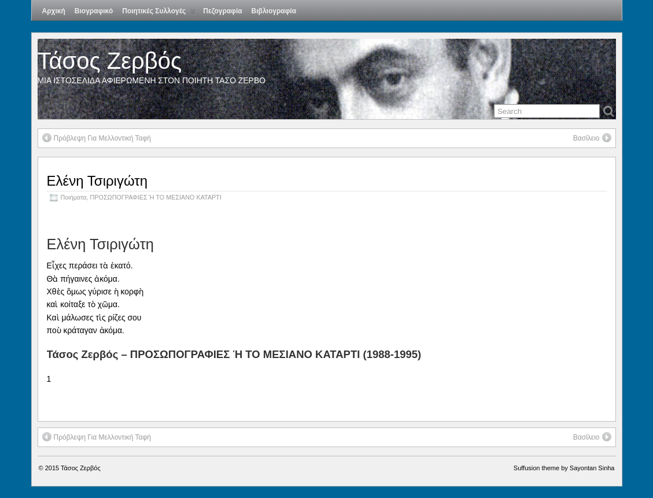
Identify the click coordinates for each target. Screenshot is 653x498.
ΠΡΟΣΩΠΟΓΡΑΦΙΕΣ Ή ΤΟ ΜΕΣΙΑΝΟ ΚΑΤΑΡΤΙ (156, 197)
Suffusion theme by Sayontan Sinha (564, 467)
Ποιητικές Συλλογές (158, 13)
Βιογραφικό (94, 11)
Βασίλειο (592, 137)
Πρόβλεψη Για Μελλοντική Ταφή (96, 137)
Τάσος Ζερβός (110, 60)
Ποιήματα (74, 197)
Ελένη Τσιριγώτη (97, 181)
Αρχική (53, 11)
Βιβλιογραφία (274, 11)
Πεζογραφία (222, 11)
